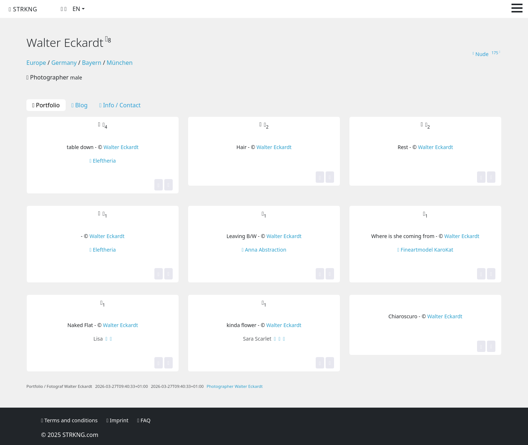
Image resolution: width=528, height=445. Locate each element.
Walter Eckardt (121, 147)
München (120, 63)
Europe (36, 63)
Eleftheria (102, 160)
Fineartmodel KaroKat (425, 249)
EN (76, 9)
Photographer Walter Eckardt (234, 386)
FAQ (143, 420)
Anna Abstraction (264, 249)
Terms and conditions (69, 420)
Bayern (91, 63)
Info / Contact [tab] (120, 105)
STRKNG (23, 9)
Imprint (117, 420)
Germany (64, 63)
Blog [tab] (80, 105)
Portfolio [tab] (46, 105)
